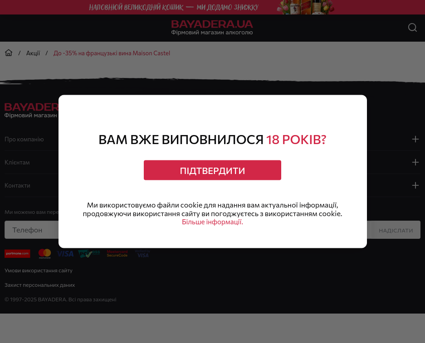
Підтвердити (212, 169)
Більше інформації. (212, 223)
